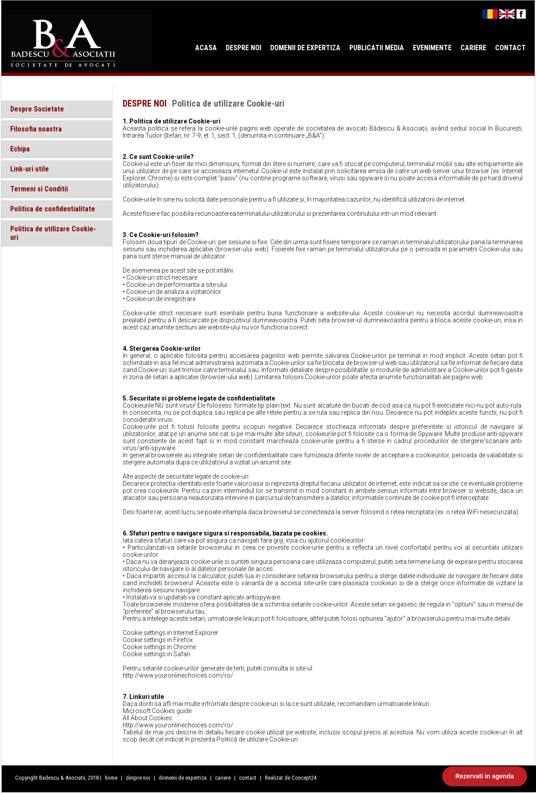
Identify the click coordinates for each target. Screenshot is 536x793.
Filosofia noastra (36, 129)
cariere (223, 777)
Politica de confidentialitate (52, 209)
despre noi (139, 777)
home (111, 777)
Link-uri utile (29, 169)
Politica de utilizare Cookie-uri (53, 233)
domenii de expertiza (183, 777)
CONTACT (510, 48)
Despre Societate (37, 109)
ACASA (206, 48)
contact (247, 777)
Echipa (20, 149)
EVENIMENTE (432, 48)
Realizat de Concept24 (290, 777)
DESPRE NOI (243, 48)
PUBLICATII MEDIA (376, 48)
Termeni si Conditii (39, 189)
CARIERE (473, 48)
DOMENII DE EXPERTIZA (305, 48)
